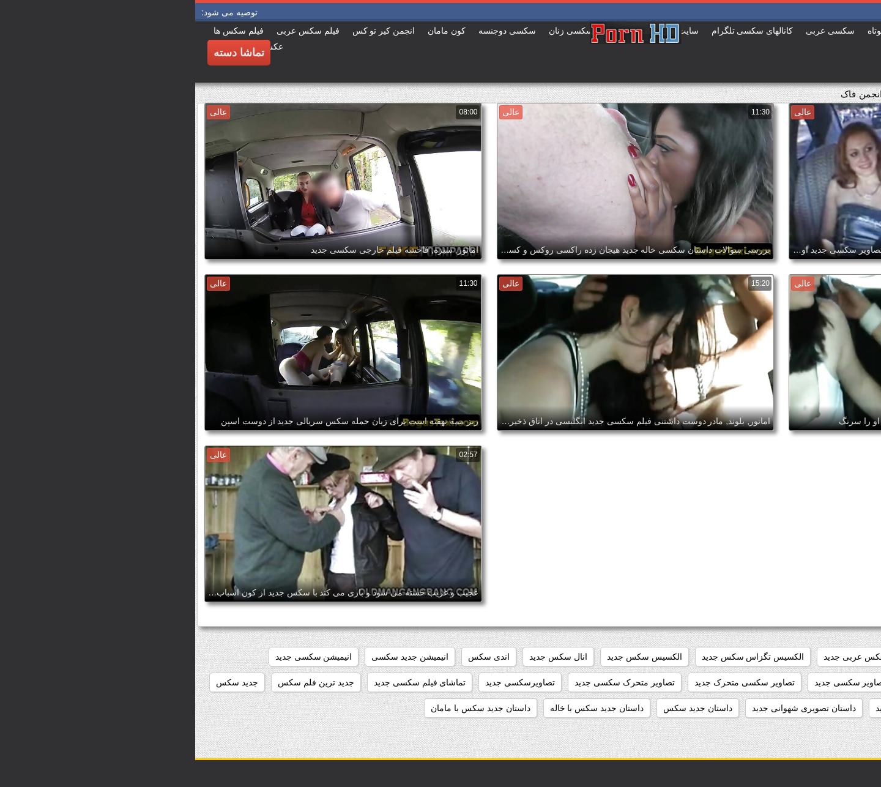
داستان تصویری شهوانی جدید (609, 708)
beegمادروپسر (839, 657)
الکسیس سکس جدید (449, 657)
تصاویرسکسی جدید (325, 682)
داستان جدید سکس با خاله (402, 708)
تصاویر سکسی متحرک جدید (549, 682)
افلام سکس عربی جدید (670, 657)
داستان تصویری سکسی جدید (732, 708)
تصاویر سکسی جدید (655, 682)
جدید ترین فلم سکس (121, 682)
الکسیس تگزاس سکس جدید (558, 657)
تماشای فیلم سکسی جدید (225, 682)
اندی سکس (293, 657)
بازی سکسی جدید (834, 682)
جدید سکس (42, 682)
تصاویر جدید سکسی (746, 682)
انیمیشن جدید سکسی (214, 657)
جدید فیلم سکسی (834, 708)
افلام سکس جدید (763, 657)
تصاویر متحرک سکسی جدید (429, 682)
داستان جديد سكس (502, 708)
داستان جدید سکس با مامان (285, 708)
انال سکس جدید (363, 657)
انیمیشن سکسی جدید (118, 657)
